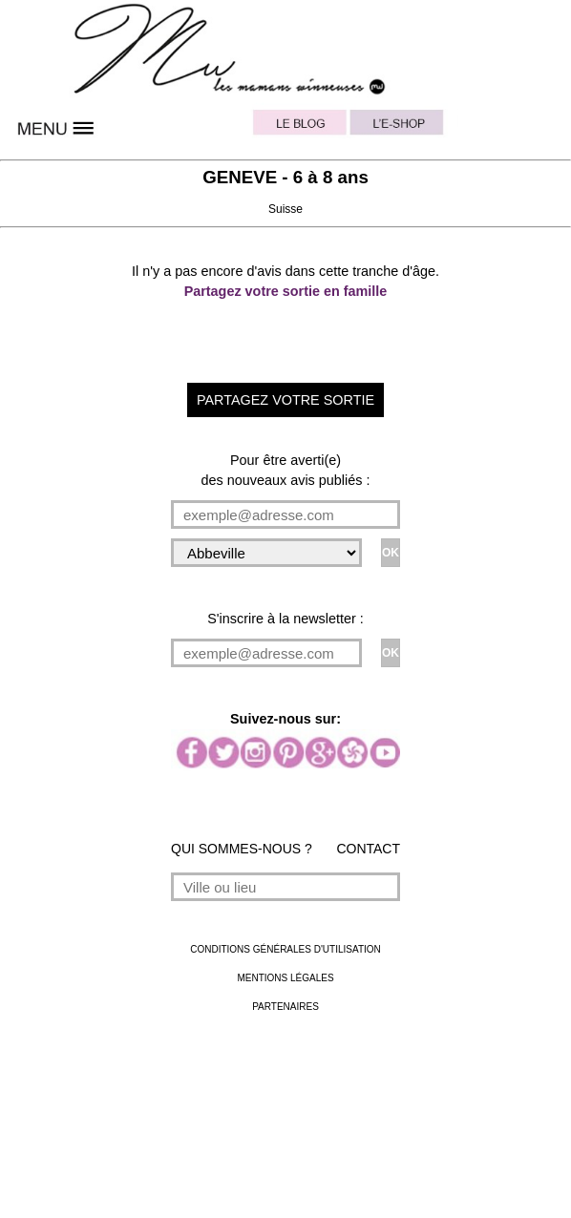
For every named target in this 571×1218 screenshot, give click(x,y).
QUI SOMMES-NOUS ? (241, 848)
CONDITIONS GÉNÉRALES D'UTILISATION (285, 949)
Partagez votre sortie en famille (286, 291)
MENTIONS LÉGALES (285, 978)
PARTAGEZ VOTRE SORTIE (285, 400)
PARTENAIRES (285, 1006)
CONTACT (368, 848)
